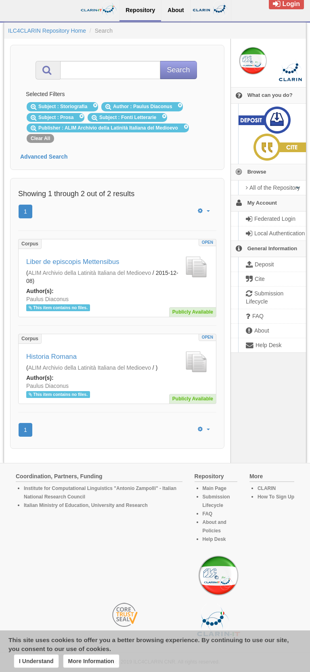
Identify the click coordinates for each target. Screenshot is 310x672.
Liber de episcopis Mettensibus (72, 262)
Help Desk (214, 539)
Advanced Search (44, 156)
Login (286, 3)
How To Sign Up (276, 497)
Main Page (214, 488)
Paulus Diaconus (47, 299)
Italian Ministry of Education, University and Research (86, 505)
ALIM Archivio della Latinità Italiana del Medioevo (89, 273)
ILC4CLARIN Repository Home (47, 30)
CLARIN (267, 488)
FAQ (208, 514)
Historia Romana (51, 356)
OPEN (207, 242)
